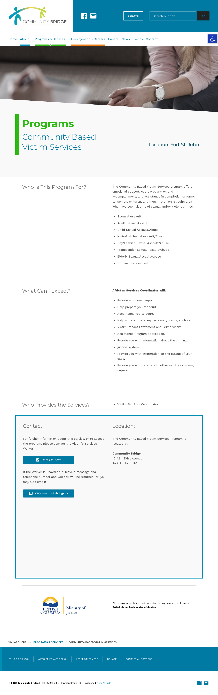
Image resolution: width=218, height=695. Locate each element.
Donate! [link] (133, 15)
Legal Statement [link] (87, 659)
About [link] (24, 39)
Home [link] (13, 39)
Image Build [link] (104, 683)
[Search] (203, 15)
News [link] (126, 39)
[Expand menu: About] (31, 39)
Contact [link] (152, 39)
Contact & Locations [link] (139, 659)
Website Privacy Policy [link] (52, 659)
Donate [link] (113, 39)
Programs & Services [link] (50, 39)
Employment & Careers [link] (88, 39)
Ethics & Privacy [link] (19, 659)
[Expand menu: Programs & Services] (67, 39)
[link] (212, 38)
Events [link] (138, 39)
